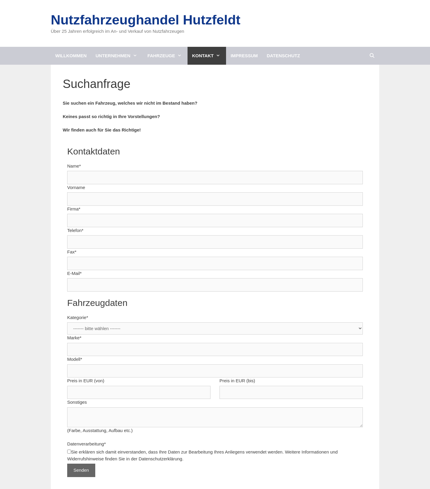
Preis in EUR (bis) (237, 380)
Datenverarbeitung (86, 443)
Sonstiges (77, 402)
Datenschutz (283, 55)
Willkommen (71, 55)
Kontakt (209, 56)
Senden (81, 470)
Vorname (76, 187)
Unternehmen (119, 56)
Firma (73, 208)
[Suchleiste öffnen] (372, 56)
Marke (74, 337)
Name (74, 165)
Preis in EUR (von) (85, 380)
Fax (71, 251)
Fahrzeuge (168, 56)
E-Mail (74, 273)
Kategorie (77, 317)
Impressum (244, 55)
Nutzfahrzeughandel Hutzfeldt (145, 19)
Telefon (75, 230)
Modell (74, 359)
